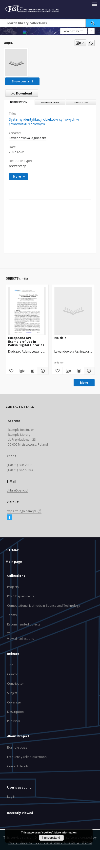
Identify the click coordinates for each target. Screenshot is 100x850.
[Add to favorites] (91, 43)
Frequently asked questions (26, 757)
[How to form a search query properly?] (91, 31)
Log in (11, 796)
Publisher (13, 721)
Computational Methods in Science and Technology (43, 606)
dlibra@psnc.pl (17, 490)
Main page (14, 562)
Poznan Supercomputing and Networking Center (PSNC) (50, 842)
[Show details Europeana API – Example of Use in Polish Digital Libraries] (42, 371)
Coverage (14, 702)
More (84, 382)
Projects (13, 587)
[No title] (73, 311)
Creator (12, 674)
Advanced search (73, 31)
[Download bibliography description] (21, 371)
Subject (12, 693)
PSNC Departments (20, 596)
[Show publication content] (78, 371)
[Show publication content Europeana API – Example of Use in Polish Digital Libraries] (32, 371)
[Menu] (94, 4)
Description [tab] (18, 102)
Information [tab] (50, 102)
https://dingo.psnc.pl (24, 511)
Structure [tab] (81, 102)
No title (60, 338)
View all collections (20, 639)
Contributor (15, 683)
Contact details (18, 766)
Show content (22, 81)
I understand (51, 837)
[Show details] (88, 371)
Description (15, 712)
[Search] (93, 23)
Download (20, 93)
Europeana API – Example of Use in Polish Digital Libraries (26, 341)
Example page (17, 747)
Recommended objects (23, 624)
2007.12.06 (16, 152)
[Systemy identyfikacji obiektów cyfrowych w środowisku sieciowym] (16, 62)
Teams (12, 615)
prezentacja (17, 166)
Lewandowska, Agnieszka (27, 138)
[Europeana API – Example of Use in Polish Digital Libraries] (27, 311)
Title (10, 665)
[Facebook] (9, 517)
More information (65, 832)
